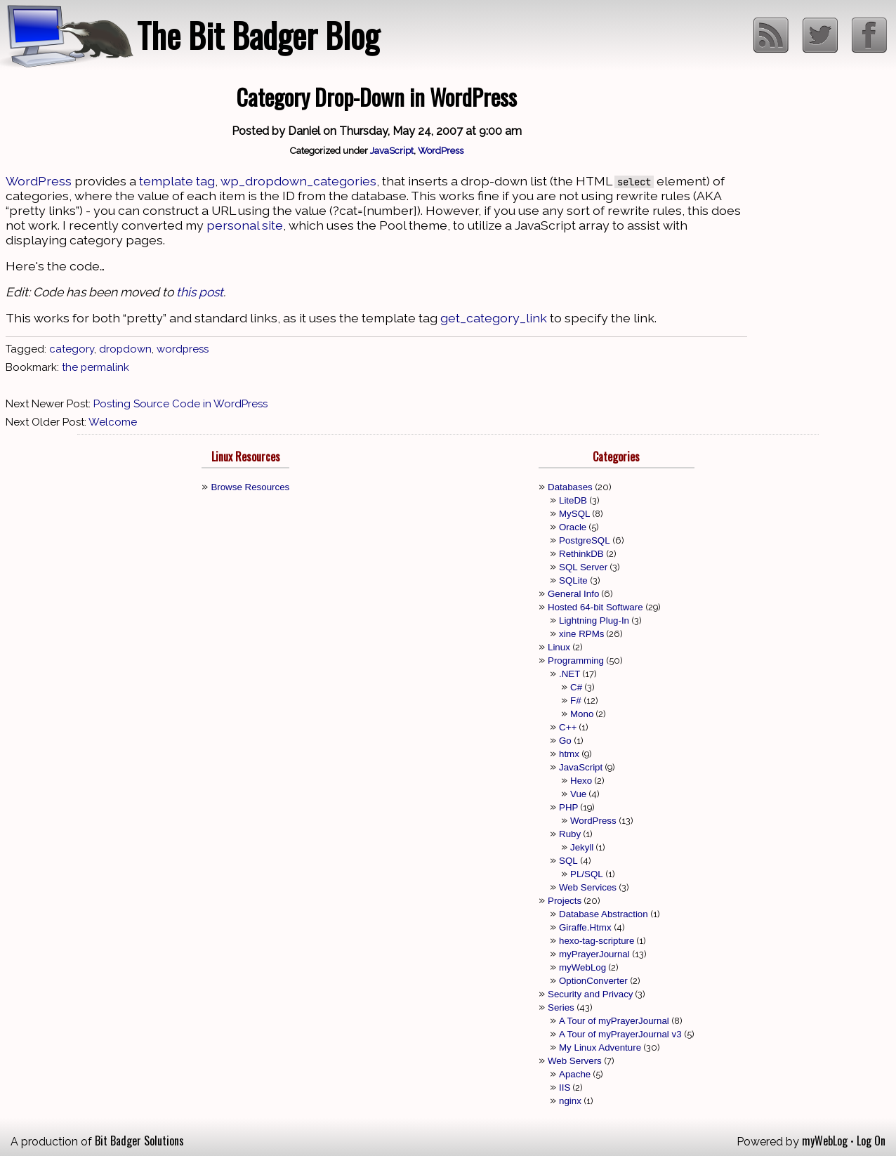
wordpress (183, 349)
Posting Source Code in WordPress (180, 404)
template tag (177, 180)
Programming (576, 660)
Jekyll (581, 847)
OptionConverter (593, 981)
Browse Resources (250, 487)
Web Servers (575, 1061)
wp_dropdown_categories (298, 180)
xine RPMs (581, 634)
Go (565, 740)
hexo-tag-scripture (596, 940)
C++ (568, 727)
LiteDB (573, 500)
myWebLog (582, 967)
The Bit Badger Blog (258, 35)
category (71, 349)
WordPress (440, 150)
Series (561, 1007)
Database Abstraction (603, 914)
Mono (581, 714)
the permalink (95, 367)
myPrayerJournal (594, 954)
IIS (564, 1087)
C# (576, 687)
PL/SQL (586, 874)
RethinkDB (581, 554)
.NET (569, 674)
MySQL (574, 513)
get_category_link (493, 317)
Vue (578, 794)
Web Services (588, 887)
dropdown (125, 349)
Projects (564, 900)
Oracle (572, 527)
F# (575, 700)
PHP (568, 807)
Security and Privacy (590, 994)
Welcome (112, 422)
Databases (570, 487)
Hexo (581, 780)
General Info (573, 594)
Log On (871, 1140)
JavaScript (392, 150)
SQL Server (583, 567)
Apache (575, 1074)
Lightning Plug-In (594, 620)
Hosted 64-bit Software (595, 607)
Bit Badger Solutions (139, 1140)
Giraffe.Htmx (585, 927)
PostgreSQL (584, 540)
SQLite (573, 580)
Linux (559, 647)
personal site (244, 225)
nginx (570, 1101)
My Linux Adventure (600, 1047)
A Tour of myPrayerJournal (614, 1021)
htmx (569, 754)
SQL (568, 860)
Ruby (570, 834)
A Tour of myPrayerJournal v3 (620, 1034)
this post (199, 291)
